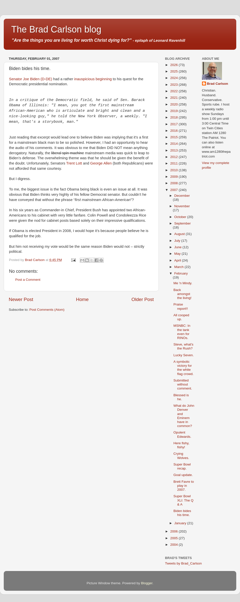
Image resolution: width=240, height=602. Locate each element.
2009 (174, 176)
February (181, 273)
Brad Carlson (217, 84)
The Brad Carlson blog (56, 29)
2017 (174, 124)
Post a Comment (27, 280)
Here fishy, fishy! (182, 445)
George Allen (101, 163)
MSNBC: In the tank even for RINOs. (182, 332)
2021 (174, 98)
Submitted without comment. (183, 384)
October (180, 217)
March (179, 267)
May (178, 254)
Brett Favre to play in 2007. (184, 486)
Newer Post (21, 299)
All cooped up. (181, 317)
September (182, 223)
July (177, 240)
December (182, 196)
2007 (174, 190)
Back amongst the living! (183, 294)
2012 (174, 157)
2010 (174, 170)
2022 (174, 91)
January (180, 523)
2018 (174, 117)
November (182, 206)
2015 (174, 137)
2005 (174, 538)
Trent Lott (74, 163)
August (180, 234)
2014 (174, 144)
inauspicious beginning (93, 79)
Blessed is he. (181, 397)
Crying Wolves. (181, 456)
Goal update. (183, 475)
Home (82, 299)
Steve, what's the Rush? (184, 346)
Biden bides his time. (182, 513)
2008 (174, 183)
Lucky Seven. (184, 355)
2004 (174, 544)
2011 (174, 163)
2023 (174, 84)
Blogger (146, 583)
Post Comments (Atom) (47, 310)
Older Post (143, 299)
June (178, 247)
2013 (174, 150)
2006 (174, 531)
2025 (174, 71)
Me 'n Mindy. (183, 283)
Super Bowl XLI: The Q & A (184, 500)
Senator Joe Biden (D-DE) (30, 79)
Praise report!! (181, 306)
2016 (174, 130)
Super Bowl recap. (182, 466)
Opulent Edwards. (182, 434)
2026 (174, 65)
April (178, 260)
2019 (174, 111)
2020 (174, 104)
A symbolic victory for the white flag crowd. (184, 368)
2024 (174, 78)
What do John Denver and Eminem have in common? (184, 416)
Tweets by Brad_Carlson (183, 563)
